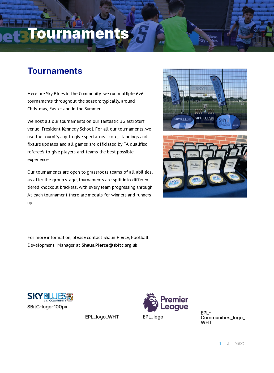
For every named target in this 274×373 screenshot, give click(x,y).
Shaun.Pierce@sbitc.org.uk (110, 245)
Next (239, 343)
